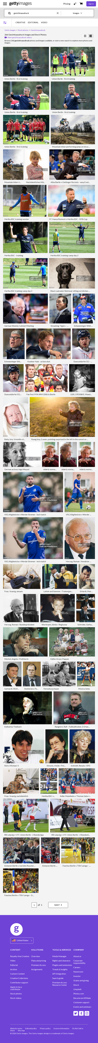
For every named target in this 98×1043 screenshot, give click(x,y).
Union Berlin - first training (16, 79)
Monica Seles (84, 688)
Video (12, 960)
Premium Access (38, 965)
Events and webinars (82, 1007)
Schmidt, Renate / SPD (80, 765)
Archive (13, 969)
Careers (76, 967)
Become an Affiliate (82, 998)
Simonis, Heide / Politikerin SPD (61, 765)
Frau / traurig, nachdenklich (16, 796)
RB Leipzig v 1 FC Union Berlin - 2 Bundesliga (24, 835)
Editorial (14, 965)
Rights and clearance (61, 960)
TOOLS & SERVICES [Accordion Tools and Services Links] (61, 950)
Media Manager (59, 956)
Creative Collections (19, 978)
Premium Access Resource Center (59, 983)
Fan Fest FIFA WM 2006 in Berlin (40, 394)
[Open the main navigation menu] (5, 3)
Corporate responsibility (79, 961)
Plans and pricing (38, 960)
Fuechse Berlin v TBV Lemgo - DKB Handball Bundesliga (29, 895)
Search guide (57, 978)
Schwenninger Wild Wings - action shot (21, 361)
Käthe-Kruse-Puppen (59, 659)
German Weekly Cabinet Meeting (19, 326)
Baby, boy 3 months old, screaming (19, 439)
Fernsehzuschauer (51, 688)
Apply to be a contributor (16, 988)
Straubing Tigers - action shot (64, 326)
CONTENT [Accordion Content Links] (15, 950)
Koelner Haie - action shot (38, 361)
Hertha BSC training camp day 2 (64, 255)
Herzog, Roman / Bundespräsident (19, 624)
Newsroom (78, 972)
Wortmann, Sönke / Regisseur (54, 624)
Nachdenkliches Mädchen (37, 182)
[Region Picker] (21, 941)
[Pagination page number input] (34, 905)
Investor (77, 976)
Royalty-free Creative (19, 956)
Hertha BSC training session (16, 219)
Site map (21, 1030)
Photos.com (78, 993)
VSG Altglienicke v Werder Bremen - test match (25, 514)
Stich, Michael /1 (11, 765)
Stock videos (15, 998)
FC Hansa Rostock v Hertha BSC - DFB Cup (68, 219)
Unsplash (77, 989)
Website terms (16, 1028)
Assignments (36, 969)
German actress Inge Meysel (16, 469)
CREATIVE (20, 22)
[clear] (59, 13)
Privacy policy (45, 1028)
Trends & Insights (60, 969)
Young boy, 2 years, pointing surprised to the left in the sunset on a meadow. (63, 439)
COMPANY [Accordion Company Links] (78, 950)
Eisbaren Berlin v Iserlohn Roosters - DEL (22, 865)
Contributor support (19, 982)
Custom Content (17, 974)
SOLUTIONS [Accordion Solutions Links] (37, 950)
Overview (35, 956)
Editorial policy (31, 1028)
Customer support (81, 1002)
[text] (35, 13)
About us (77, 956)
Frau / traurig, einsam (13, 591)
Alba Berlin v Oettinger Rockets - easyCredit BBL (72, 182)
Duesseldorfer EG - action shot (17, 394)
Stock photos (16, 993)
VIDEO (44, 22)
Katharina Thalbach (13, 726)
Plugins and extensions (62, 965)
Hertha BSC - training (13, 255)
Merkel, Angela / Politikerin (16, 659)
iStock (76, 985)
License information (61, 1028)
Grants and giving (81, 980)
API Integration (59, 974)
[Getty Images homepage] (20, 3)
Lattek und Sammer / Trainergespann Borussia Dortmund (68, 591)
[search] (10, 13)
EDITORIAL (33, 22)
